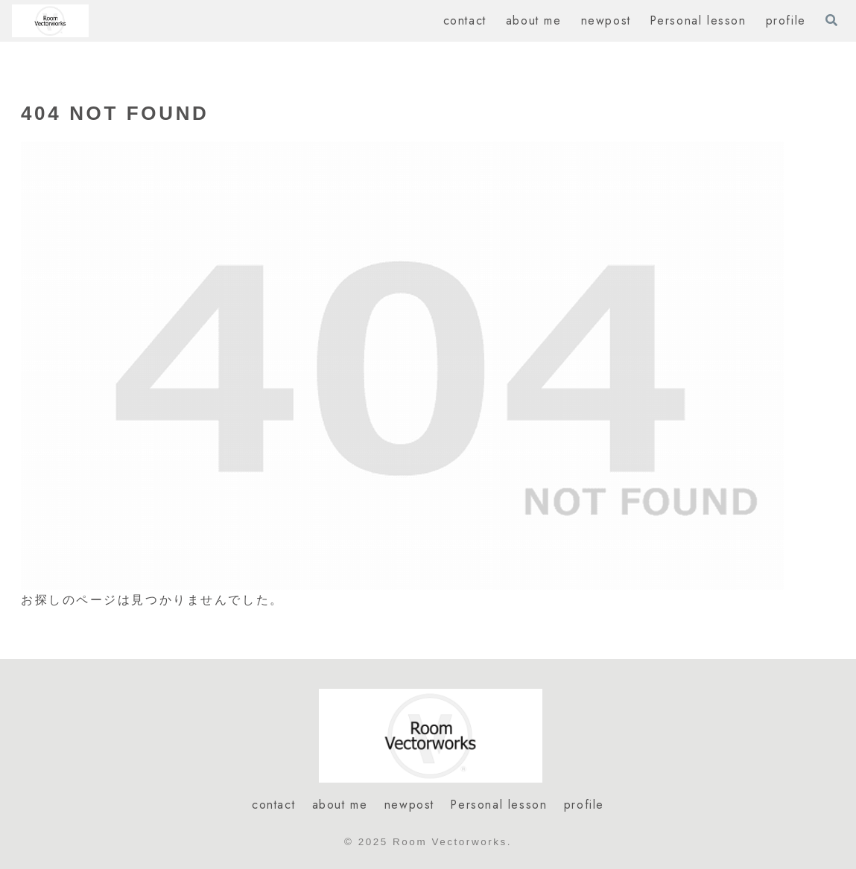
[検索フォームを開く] (831, 20)
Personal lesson (499, 804)
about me (340, 804)
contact (273, 804)
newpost (409, 804)
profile (584, 804)
